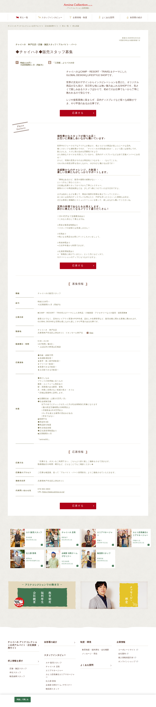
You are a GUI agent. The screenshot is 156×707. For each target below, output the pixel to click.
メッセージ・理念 (89, 654)
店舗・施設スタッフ (18, 668)
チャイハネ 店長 (53, 666)
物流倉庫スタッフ (17, 676)
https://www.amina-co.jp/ (53, 492)
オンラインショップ (127, 661)
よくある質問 (108, 17)
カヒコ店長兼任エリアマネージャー (60, 675)
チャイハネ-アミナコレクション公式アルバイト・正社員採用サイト (33, 26)
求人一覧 (24, 17)
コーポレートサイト (127, 650)
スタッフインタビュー (52, 17)
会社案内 (122, 654)
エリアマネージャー (54, 670)
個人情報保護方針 (126, 657)
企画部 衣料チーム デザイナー (59, 685)
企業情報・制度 (80, 17)
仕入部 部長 (51, 681)
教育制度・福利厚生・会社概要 (95, 650)
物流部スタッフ (52, 689)
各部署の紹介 (136, 17)
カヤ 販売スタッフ (54, 663)
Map (91, 333)
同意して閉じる (23, 699)
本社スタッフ (15, 672)
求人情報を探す (15, 661)
